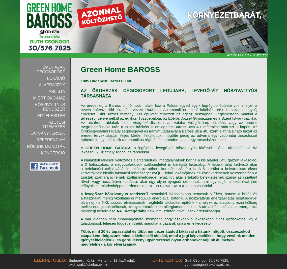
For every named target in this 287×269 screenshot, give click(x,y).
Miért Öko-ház (49, 98)
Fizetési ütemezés (54, 124)
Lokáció (56, 78)
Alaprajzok (52, 85)
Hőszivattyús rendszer (50, 107)
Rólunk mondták (46, 146)
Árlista (57, 91)
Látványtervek (48, 133)
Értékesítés (51, 116)
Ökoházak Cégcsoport (51, 69)
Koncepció (53, 153)
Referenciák (50, 140)
